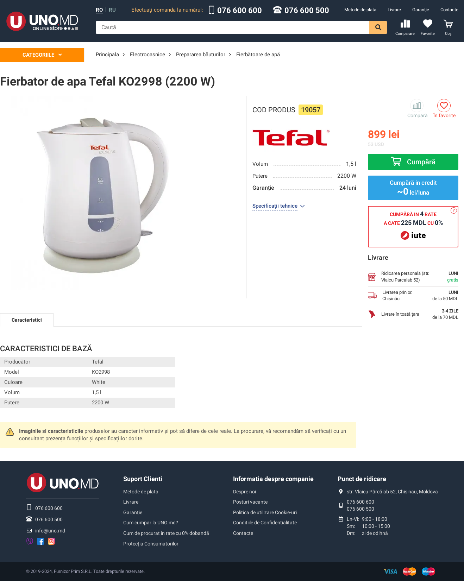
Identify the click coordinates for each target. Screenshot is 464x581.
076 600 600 (239, 10)
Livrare (394, 9)
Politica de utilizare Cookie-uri (265, 512)
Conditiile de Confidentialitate (265, 522)
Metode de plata (360, 9)
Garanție (420, 9)
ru (112, 10)
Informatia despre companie (273, 478)
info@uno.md (50, 530)
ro (99, 10)
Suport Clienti (142, 478)
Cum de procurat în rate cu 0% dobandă (166, 533)
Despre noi (244, 491)
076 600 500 (306, 10)
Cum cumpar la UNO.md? (150, 522)
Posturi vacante (250, 502)
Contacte (449, 9)
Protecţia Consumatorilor (150, 544)
